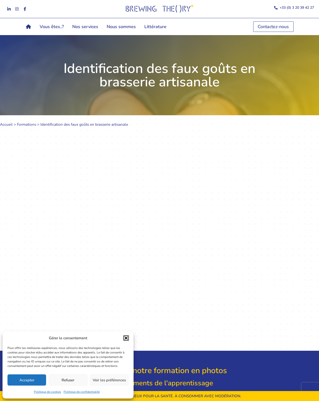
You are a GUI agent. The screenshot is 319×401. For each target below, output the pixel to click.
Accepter (26, 380)
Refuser (68, 380)
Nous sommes (121, 27)
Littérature (155, 27)
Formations (26, 124)
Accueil (6, 124)
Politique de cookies (47, 392)
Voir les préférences (109, 380)
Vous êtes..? (52, 27)
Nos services (85, 27)
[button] (126, 338)
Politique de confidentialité (82, 392)
